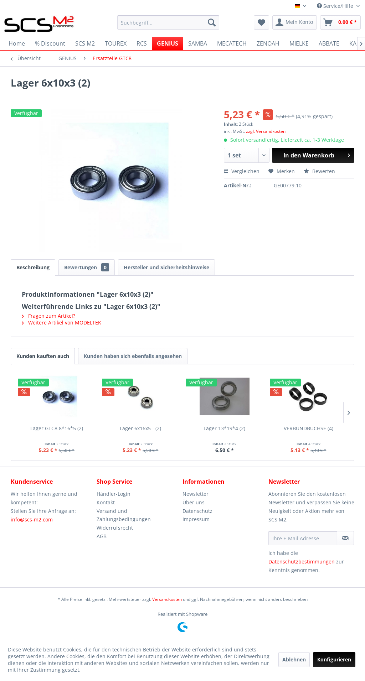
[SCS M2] (85, 43)
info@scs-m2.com (32, 519)
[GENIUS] (167, 43)
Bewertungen (86, 267)
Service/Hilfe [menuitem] (336, 5)
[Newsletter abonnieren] (345, 538)
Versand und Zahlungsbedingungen (124, 515)
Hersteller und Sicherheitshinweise (166, 267)
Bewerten (319, 171)
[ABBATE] (329, 43)
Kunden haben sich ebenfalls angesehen (133, 356)
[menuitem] (168, 22)
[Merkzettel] (261, 22)
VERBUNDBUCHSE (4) (308, 428)
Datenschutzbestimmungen (301, 561)
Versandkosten (167, 599)
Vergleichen (241, 171)
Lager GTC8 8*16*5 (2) (56, 428)
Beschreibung (33, 267)
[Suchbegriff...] (168, 22)
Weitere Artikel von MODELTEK (61, 322)
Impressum (196, 519)
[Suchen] (211, 22)
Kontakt (106, 502)
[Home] (17, 43)
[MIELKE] (299, 43)
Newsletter (195, 493)
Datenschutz (197, 511)
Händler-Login (113, 493)
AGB (102, 536)
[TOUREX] (116, 43)
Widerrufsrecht (115, 527)
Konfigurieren (334, 659)
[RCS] (142, 43)
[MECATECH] (232, 43)
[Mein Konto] (294, 22)
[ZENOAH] (268, 43)
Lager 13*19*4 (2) (224, 428)
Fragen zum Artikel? (48, 315)
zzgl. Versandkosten (266, 131)
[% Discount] (50, 43)
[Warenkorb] (340, 22)
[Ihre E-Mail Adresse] (302, 538)
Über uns (193, 502)
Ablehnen (294, 659)
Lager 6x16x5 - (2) (140, 428)
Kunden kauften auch (42, 356)
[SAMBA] (197, 43)
